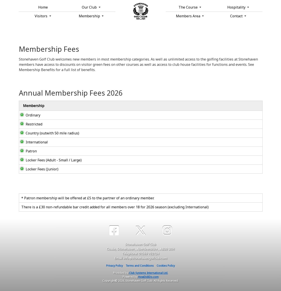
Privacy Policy (114, 266)
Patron (26, 151)
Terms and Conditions (140, 266)
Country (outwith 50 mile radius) (48, 133)
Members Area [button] (188, 16)
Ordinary (28, 115)
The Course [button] (189, 7)
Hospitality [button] (236, 7)
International (32, 142)
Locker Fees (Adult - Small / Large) (49, 160)
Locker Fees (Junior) (37, 169)
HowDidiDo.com (148, 277)
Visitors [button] (41, 16)
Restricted (29, 124)
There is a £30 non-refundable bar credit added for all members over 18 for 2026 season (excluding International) (115, 207)
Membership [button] (90, 16)
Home (43, 7)
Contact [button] (236, 16)
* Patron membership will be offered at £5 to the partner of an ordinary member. (87, 198)
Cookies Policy (166, 266)
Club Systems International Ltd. (148, 273)
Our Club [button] (90, 7)
